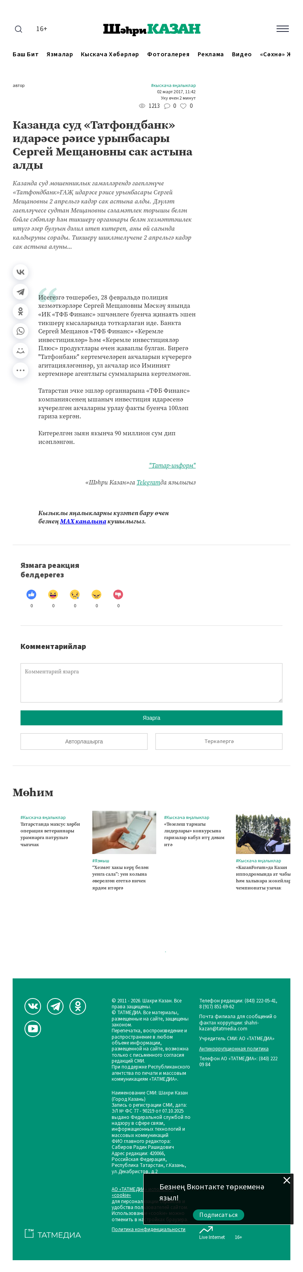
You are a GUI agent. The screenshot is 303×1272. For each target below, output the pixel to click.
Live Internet (212, 1231)
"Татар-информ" (172, 465)
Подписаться (218, 1215)
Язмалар (60, 54)
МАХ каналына (83, 521)
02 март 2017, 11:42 (176, 92)
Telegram (148, 482)
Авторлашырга (84, 741)
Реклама (211, 54)
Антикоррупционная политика (234, 1049)
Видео (242, 54)
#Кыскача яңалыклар (173, 86)
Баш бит (26, 54)
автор (18, 86)
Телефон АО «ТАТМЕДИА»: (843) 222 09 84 (238, 1062)
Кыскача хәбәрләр (110, 54)
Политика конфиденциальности (148, 1230)
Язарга (152, 718)
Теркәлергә (219, 741)
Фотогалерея (168, 54)
